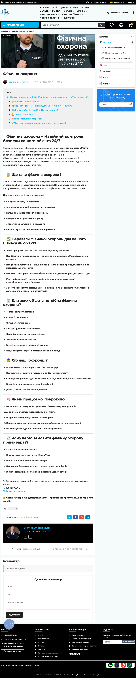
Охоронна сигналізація (81, 639)
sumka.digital (32, 665)
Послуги (7, 36)
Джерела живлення (80, 649)
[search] (73, 25)
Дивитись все (74, 653)
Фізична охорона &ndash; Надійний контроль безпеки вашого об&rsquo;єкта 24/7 (49, 97)
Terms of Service (89, 675)
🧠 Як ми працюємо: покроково (27, 119)
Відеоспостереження (80, 642)
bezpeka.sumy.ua (15, 491)
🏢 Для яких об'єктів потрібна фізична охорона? (35, 110)
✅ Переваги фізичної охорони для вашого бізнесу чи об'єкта (42, 106)
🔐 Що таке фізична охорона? (26, 101)
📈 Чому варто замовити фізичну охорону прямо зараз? (39, 123)
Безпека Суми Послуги (19, 82)
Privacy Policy (76, 675)
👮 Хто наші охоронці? (22, 114)
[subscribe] (116, 104)
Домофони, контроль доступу (84, 646)
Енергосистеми (78, 635)
